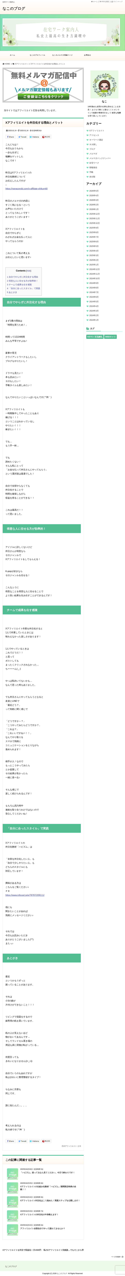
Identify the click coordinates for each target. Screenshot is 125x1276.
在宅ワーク (94, 163)
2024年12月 (94, 269)
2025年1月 (94, 265)
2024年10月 (94, 278)
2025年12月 (94, 214)
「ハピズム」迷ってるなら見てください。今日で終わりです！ (47, 1172)
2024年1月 (94, 320)
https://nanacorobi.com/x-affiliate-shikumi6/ (26, 188)
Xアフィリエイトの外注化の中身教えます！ (39, 1214)
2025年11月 (94, 218)
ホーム (94, 1)
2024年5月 (94, 301)
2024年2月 (94, 315)
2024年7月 (94, 292)
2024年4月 (94, 306)
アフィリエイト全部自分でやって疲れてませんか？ (42, 1228)
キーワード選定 (96, 140)
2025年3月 (94, 255)
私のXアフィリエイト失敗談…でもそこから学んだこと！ (63, 1249)
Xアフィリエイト (70, 1146)
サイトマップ (116, 1)
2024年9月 (94, 283)
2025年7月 (94, 237)
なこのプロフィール (37, 56)
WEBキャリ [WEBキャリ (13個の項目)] (110, 337)
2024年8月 (94, 288)
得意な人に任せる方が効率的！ (22, 280)
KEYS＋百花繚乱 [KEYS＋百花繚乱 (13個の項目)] (94, 337)
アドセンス (94, 135)
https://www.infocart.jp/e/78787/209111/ (24, 895)
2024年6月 (94, 297)
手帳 (91, 172)
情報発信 (93, 167)
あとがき (12, 292)
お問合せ (87, 56)
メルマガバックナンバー (100, 158)
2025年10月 (94, 223)
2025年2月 (94, 260)
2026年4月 (94, 195)
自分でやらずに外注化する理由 (22, 277)
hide (29, 271)
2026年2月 (94, 205)
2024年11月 (94, 274)
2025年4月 (94, 251)
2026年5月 (94, 191)
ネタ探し (93, 144)
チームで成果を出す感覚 (19, 284)
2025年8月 (94, 232)
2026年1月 (94, 209)
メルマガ (93, 154)
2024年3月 (94, 311)
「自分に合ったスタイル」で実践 (23, 288)
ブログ (92, 149)
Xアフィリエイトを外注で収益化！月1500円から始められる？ (22, 1249)
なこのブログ (14, 8)
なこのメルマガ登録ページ (62, 56)
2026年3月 (94, 200)
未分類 (92, 177)
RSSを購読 (105, 1)
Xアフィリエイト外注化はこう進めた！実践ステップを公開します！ (50, 1200)
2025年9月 (94, 228)
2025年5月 (94, 246)
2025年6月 (94, 241)
